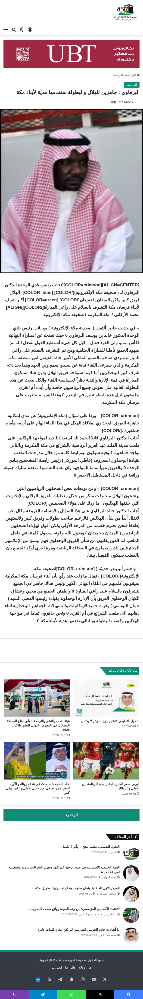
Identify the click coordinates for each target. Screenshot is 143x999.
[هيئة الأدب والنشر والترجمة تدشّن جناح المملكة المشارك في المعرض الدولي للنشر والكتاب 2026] (37, 698)
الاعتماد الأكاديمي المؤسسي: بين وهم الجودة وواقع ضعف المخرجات (74, 909)
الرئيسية (132, 75)
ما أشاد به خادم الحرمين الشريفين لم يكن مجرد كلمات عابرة (79, 929)
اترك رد (71, 815)
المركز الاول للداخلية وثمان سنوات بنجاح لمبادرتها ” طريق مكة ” (76, 888)
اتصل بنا (57, 967)
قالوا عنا (70, 967)
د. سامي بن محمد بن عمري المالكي (97, 914)
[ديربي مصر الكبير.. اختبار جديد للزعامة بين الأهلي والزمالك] (106, 761)
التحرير (112, 852)
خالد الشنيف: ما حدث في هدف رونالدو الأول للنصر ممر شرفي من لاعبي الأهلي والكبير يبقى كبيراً (38, 788)
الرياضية (118, 75)
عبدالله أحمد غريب (106, 893)
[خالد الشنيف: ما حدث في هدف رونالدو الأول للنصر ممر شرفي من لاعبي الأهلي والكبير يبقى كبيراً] (37, 761)
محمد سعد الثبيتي (107, 935)
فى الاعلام (84, 967)
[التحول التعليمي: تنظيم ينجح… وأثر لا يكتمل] (106, 698)
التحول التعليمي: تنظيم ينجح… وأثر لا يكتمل (110, 721)
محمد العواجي (109, 877)
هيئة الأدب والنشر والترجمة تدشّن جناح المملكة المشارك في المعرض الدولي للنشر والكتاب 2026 (38, 725)
